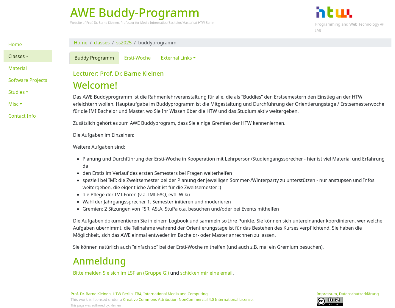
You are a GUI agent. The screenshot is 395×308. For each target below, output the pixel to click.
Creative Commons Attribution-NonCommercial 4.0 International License (187, 299)
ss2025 (124, 42)
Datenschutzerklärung (359, 293)
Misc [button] (13, 104)
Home (81, 42)
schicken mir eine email (206, 273)
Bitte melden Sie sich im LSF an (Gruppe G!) (121, 273)
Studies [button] (16, 92)
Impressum (327, 293)
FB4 (138, 293)
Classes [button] (16, 56)
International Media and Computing (175, 293)
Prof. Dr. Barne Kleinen (91, 293)
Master (187, 23)
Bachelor (174, 23)
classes (102, 42)
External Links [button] (176, 58)
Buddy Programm (94, 58)
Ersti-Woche (137, 58)
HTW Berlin (206, 23)
